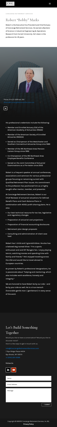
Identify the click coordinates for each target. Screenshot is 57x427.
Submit (47, 404)
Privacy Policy (28, 424)
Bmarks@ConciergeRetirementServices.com (19, 102)
